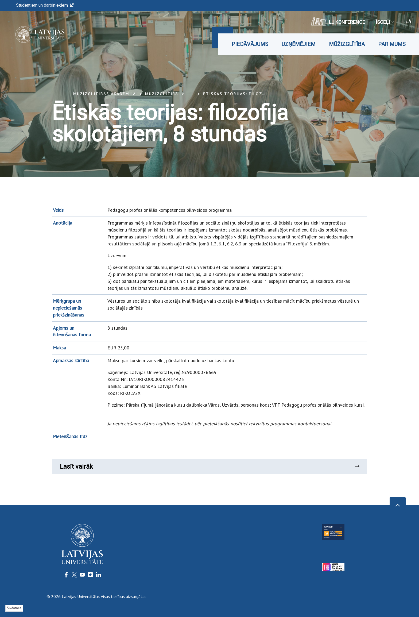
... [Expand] (190, 93)
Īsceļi (385, 22)
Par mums (392, 44)
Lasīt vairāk (209, 466)
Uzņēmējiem (299, 44)
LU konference (338, 21)
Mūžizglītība (347, 44)
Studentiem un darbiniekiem (45, 5)
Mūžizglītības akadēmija (104, 93)
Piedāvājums (250, 44)
